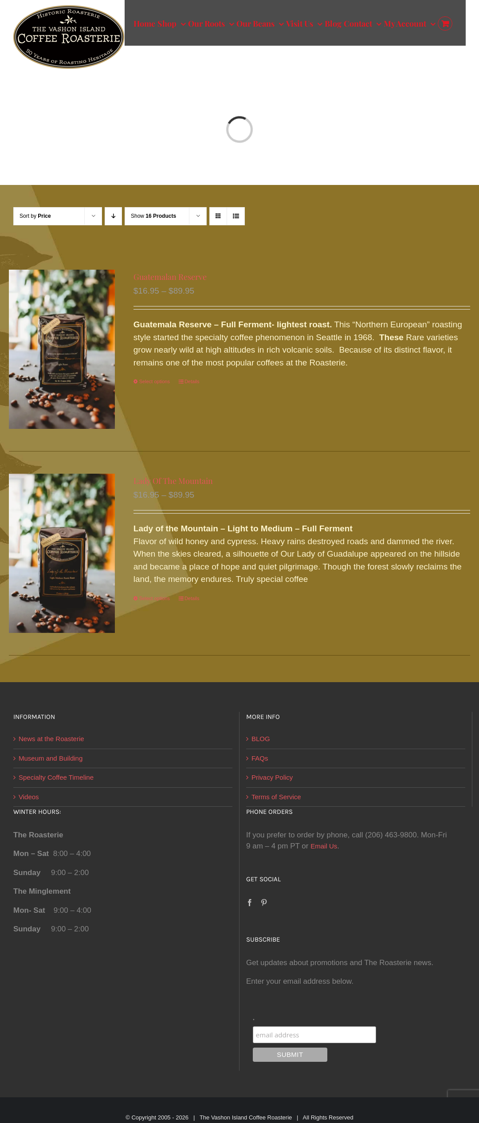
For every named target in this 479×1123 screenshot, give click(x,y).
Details (192, 381)
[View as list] (235, 216)
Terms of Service (276, 797)
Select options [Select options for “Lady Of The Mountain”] (154, 598)
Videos (29, 797)
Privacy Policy (272, 777)
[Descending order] (113, 216)
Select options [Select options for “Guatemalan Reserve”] (154, 381)
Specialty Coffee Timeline (56, 777)
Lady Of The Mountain (173, 480)
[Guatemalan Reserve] (62, 349)
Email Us (323, 846)
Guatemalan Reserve (170, 276)
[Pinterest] (263, 902)
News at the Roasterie (51, 738)
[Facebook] (249, 902)
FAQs (259, 758)
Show (153, 216)
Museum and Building (50, 758)
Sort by (35, 216)
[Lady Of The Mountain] (62, 553)
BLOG (260, 738)
